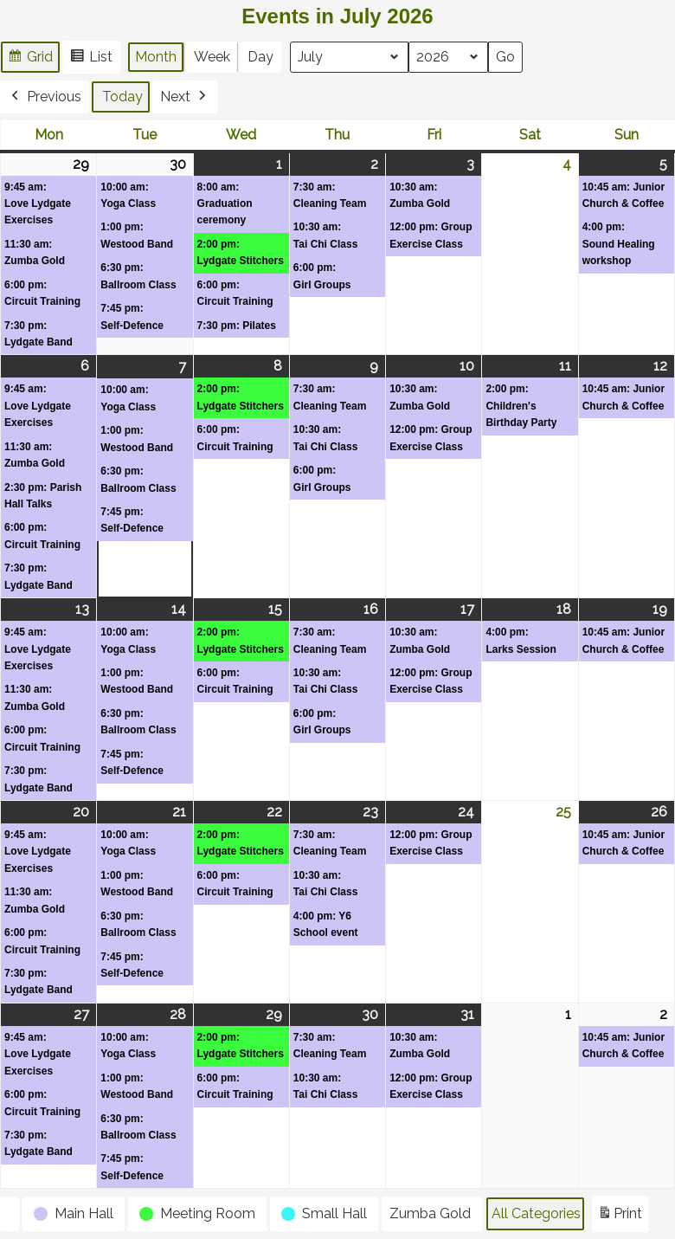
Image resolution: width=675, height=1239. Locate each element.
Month (156, 56)
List (90, 59)
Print (619, 1217)
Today (122, 96)
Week (212, 56)
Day (260, 56)
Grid (30, 59)
